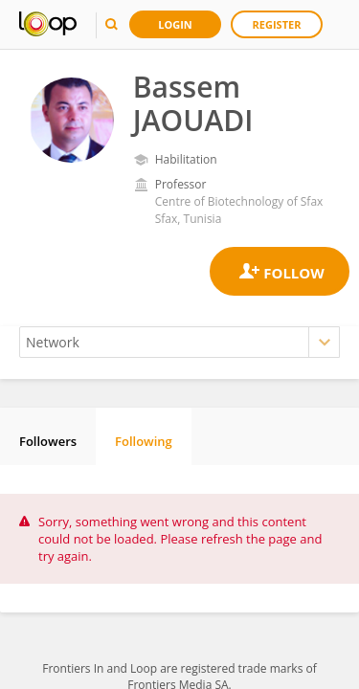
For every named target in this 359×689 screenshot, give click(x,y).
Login (175, 24)
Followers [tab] (48, 441)
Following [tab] (143, 441)
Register (277, 24)
